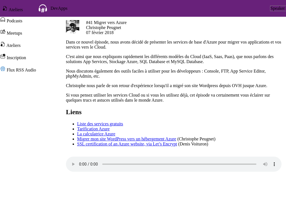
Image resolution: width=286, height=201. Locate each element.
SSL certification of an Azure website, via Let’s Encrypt (127, 144)
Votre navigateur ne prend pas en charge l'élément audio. (174, 164)
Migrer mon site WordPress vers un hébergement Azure (126, 139)
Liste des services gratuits (100, 123)
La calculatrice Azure (96, 133)
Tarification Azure (93, 128)
